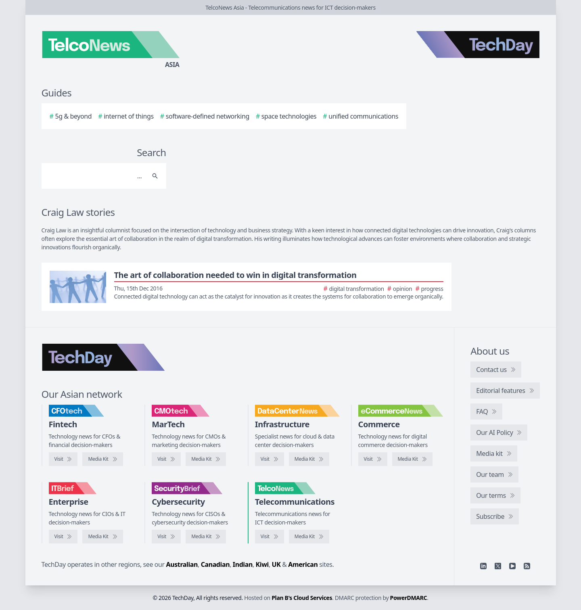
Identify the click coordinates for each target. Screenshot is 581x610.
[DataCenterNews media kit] (309, 459)
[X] (498, 566)
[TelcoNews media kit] (309, 536)
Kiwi (262, 564)
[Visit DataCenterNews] (269, 459)
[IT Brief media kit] (102, 536)
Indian (243, 564)
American (303, 564)
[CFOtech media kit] (102, 459)
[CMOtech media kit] (206, 459)
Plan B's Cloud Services (302, 598)
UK (276, 564)
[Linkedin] (483, 566)
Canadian (215, 564)
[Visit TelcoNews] (269, 536)
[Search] (96, 176)
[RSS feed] (527, 566)
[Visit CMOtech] (166, 459)
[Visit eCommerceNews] (372, 459)
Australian (182, 564)
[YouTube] (512, 566)
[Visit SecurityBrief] (166, 536)
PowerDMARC (408, 598)
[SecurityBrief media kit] (206, 536)
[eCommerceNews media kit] (412, 459)
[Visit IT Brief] (63, 536)
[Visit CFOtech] (63, 459)
